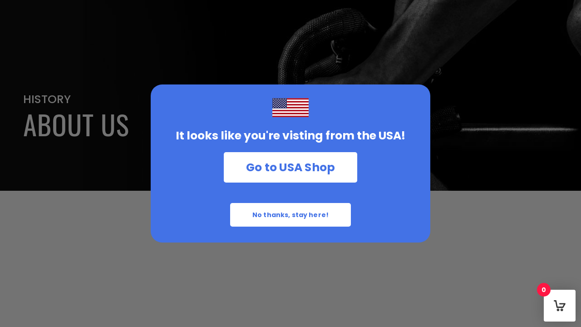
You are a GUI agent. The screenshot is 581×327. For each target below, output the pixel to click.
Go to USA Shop (290, 167)
